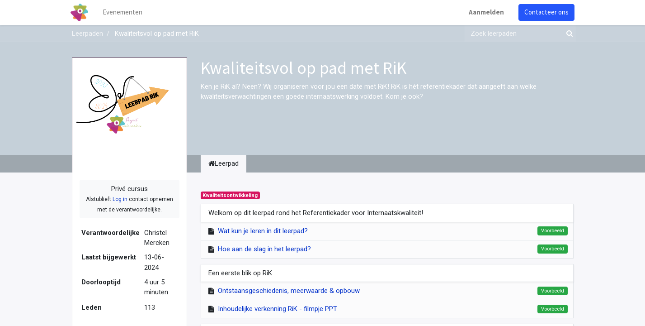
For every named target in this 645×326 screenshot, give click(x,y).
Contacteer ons (545, 12)
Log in (120, 199)
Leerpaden (87, 33)
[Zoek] (567, 33)
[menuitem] (123, 12)
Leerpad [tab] (223, 163)
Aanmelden (485, 12)
